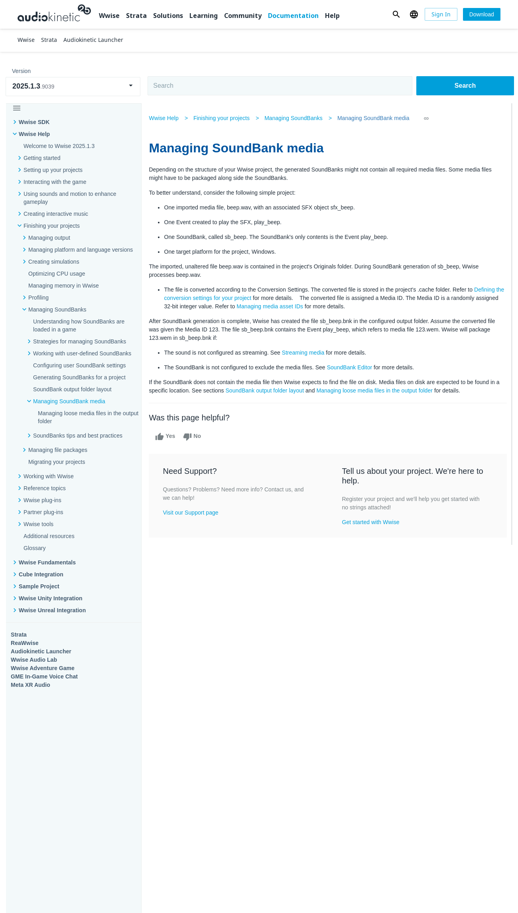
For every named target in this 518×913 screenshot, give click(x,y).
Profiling (38, 297)
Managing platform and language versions (80, 249)
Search (465, 85)
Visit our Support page (193, 512)
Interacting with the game (55, 182)
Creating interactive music (56, 214)
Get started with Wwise (371, 522)
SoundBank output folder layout (271, 390)
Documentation (293, 15)
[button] (396, 14)
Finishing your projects (52, 226)
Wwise (109, 15)
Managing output (49, 238)
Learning (203, 15)
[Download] (481, 14)
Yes (167, 436)
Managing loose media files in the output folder (381, 390)
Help (332, 15)
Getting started (42, 158)
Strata (136, 15)
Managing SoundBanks (296, 118)
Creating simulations (53, 261)
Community (243, 15)
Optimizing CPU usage (56, 273)
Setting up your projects (53, 170)
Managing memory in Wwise (63, 285)
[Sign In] (441, 14)
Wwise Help (34, 134)
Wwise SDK (34, 122)
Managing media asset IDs (296, 306)
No (194, 436)
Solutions (168, 15)
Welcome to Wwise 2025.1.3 (59, 146)
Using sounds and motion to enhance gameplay (70, 198)
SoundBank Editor (351, 367)
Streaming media (305, 352)
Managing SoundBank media (375, 118)
